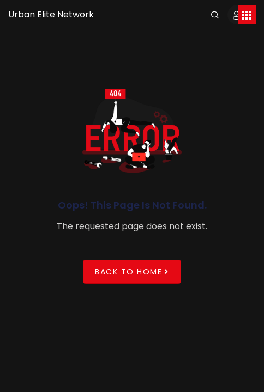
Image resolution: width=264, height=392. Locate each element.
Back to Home (132, 271)
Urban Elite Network (51, 14)
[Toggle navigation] (247, 14)
